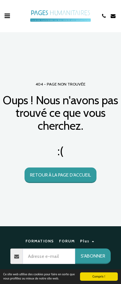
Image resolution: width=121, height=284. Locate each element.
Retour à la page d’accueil (60, 175)
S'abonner (93, 256)
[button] (7, 16)
